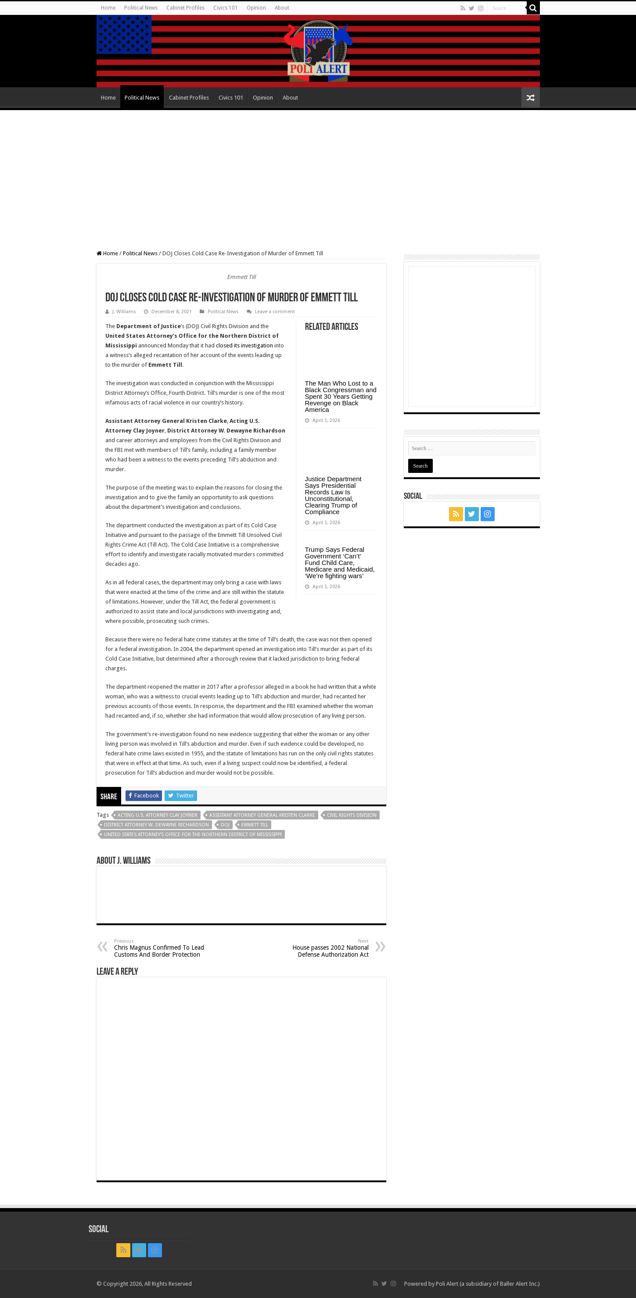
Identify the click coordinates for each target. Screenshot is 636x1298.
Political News (141, 8)
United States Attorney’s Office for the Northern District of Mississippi (193, 834)
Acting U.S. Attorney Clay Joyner (158, 815)
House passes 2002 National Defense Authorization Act (324, 948)
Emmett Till (254, 825)
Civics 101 (225, 8)
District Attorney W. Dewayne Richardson (156, 825)
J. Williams (124, 312)
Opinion (256, 8)
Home (108, 8)
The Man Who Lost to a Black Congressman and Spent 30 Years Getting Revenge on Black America (341, 396)
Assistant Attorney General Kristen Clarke (262, 815)
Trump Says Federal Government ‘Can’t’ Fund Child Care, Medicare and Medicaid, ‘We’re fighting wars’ (340, 562)
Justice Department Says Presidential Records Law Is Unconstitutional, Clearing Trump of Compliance (333, 495)
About (282, 8)
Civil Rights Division (352, 815)
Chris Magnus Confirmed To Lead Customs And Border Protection (159, 948)
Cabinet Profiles (185, 8)
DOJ (225, 825)
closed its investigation (244, 345)
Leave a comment (275, 312)
